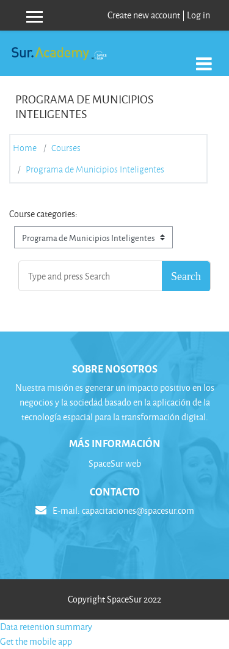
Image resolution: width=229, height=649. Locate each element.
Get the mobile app (36, 641)
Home (25, 148)
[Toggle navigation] (204, 57)
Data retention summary (46, 626)
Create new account (143, 15)
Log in (198, 15)
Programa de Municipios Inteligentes (95, 169)
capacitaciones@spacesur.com (138, 510)
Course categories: (43, 213)
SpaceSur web (115, 463)
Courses (66, 148)
